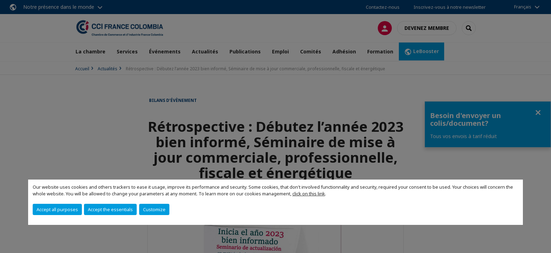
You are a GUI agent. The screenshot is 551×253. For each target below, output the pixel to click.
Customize (154, 209)
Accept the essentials (110, 209)
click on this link (308, 193)
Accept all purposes (57, 209)
